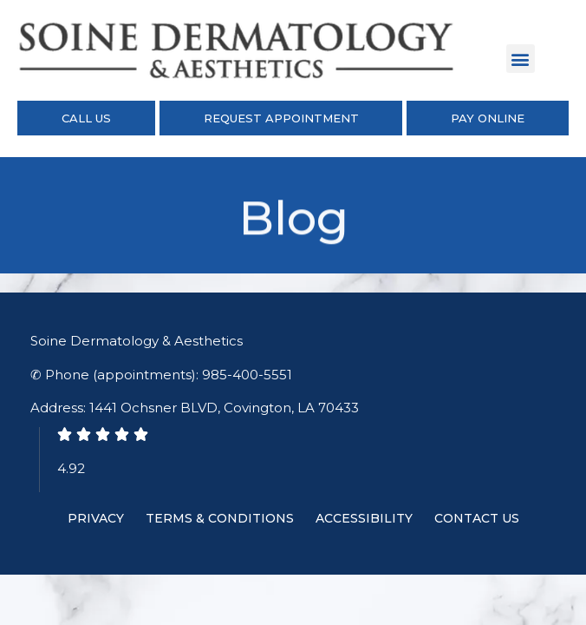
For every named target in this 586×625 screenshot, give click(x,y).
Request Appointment (281, 118)
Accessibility (364, 518)
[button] (520, 58)
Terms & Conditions (220, 518)
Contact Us (476, 518)
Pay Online (487, 118)
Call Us (86, 118)
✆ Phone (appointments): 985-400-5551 (161, 374)
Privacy (96, 518)
